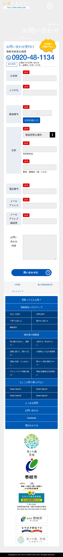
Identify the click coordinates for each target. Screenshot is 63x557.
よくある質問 (31, 403)
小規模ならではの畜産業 (45, 351)
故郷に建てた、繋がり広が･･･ (19, 353)
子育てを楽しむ (16, 321)
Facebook (31, 418)
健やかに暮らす (42, 321)
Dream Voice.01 (15, 389)
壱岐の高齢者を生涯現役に (45, 373)
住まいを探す (15, 314)
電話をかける (31, 425)
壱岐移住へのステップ (31, 307)
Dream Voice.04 (41, 396)
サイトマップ (17, 291)
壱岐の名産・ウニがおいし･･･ (19, 363)
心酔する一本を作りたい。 (44, 343)
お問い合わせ (31, 410)
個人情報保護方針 (45, 285)
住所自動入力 (31, 120)
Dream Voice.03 (15, 396)
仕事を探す (40, 314)
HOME (17, 285)
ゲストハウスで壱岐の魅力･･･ (19, 373)
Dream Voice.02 (41, 389)
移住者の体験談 (31, 334)
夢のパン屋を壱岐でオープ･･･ (45, 363)
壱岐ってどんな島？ (31, 299)
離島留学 (13, 327)
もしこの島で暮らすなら (31, 382)
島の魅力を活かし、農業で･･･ (19, 343)
